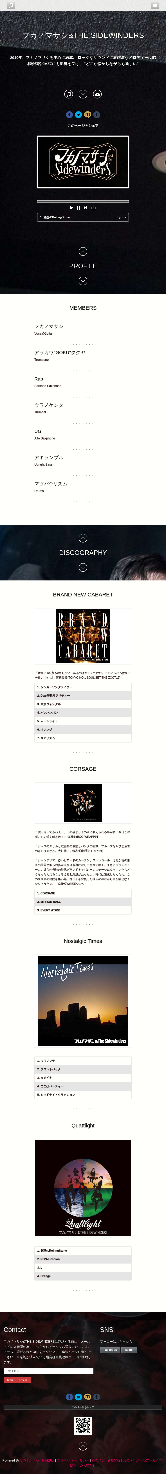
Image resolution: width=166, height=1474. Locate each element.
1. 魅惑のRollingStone (55, 217)
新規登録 (113, 1460)
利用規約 (47, 1460)
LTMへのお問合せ (83, 1465)
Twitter (129, 1349)
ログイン (98, 1460)
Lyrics (121, 217)
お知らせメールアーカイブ (142, 1460)
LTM (23, 1460)
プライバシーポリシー (73, 1460)
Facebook (110, 1349)
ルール (34, 1460)
